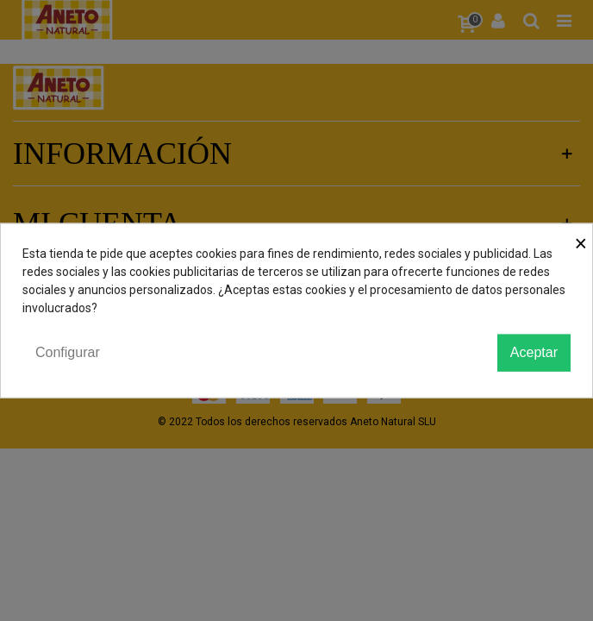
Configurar (67, 352)
